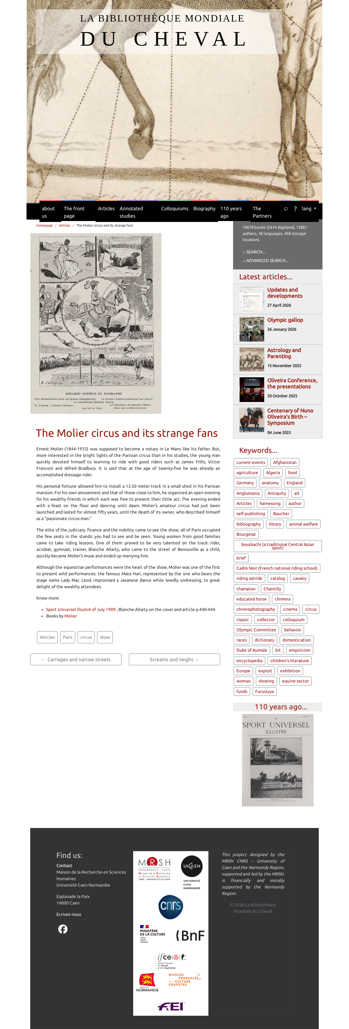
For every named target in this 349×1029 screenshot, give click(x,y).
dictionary (264, 639)
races (241, 639)
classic (242, 619)
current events (250, 462)
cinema (290, 609)
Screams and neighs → (174, 659)
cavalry (299, 578)
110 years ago (231, 212)
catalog (277, 578)
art (297, 493)
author (295, 503)
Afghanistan (285, 462)
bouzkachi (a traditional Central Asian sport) (277, 546)
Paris (67, 637)
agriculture (247, 472)
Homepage (44, 225)
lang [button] (307, 208)
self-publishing (250, 513)
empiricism (299, 650)
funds (241, 691)
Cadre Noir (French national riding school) (277, 568)
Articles (106, 208)
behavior (292, 629)
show (105, 637)
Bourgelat (246, 534)
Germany (245, 482)
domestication (296, 639)
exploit (265, 670)
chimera (282, 598)
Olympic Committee (256, 629)
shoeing (266, 680)
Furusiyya (264, 691)
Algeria (273, 472)
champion (246, 588)
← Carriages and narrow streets (76, 659)
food (292, 472)
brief (241, 557)
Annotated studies (131, 212)
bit (278, 650)
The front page (74, 212)
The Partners (262, 212)
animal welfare (303, 524)
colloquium (294, 619)
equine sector (295, 680)
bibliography (248, 524)
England (294, 482)
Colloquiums (174, 208)
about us (48, 212)
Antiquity (277, 493)
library (275, 524)
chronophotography (255, 609)
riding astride (249, 578)
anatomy (270, 482)
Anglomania (248, 493)
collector (266, 619)
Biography (204, 208)
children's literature (289, 660)
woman (243, 680)
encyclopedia (249, 660)
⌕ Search (252, 251)
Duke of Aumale (251, 650)
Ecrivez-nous (68, 914)
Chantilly (272, 588)
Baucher (281, 513)
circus (86, 637)
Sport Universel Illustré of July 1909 (81, 609)
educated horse (251, 598)
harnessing (270, 503)
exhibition (290, 670)
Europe (243, 670)
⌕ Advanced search (264, 260)
